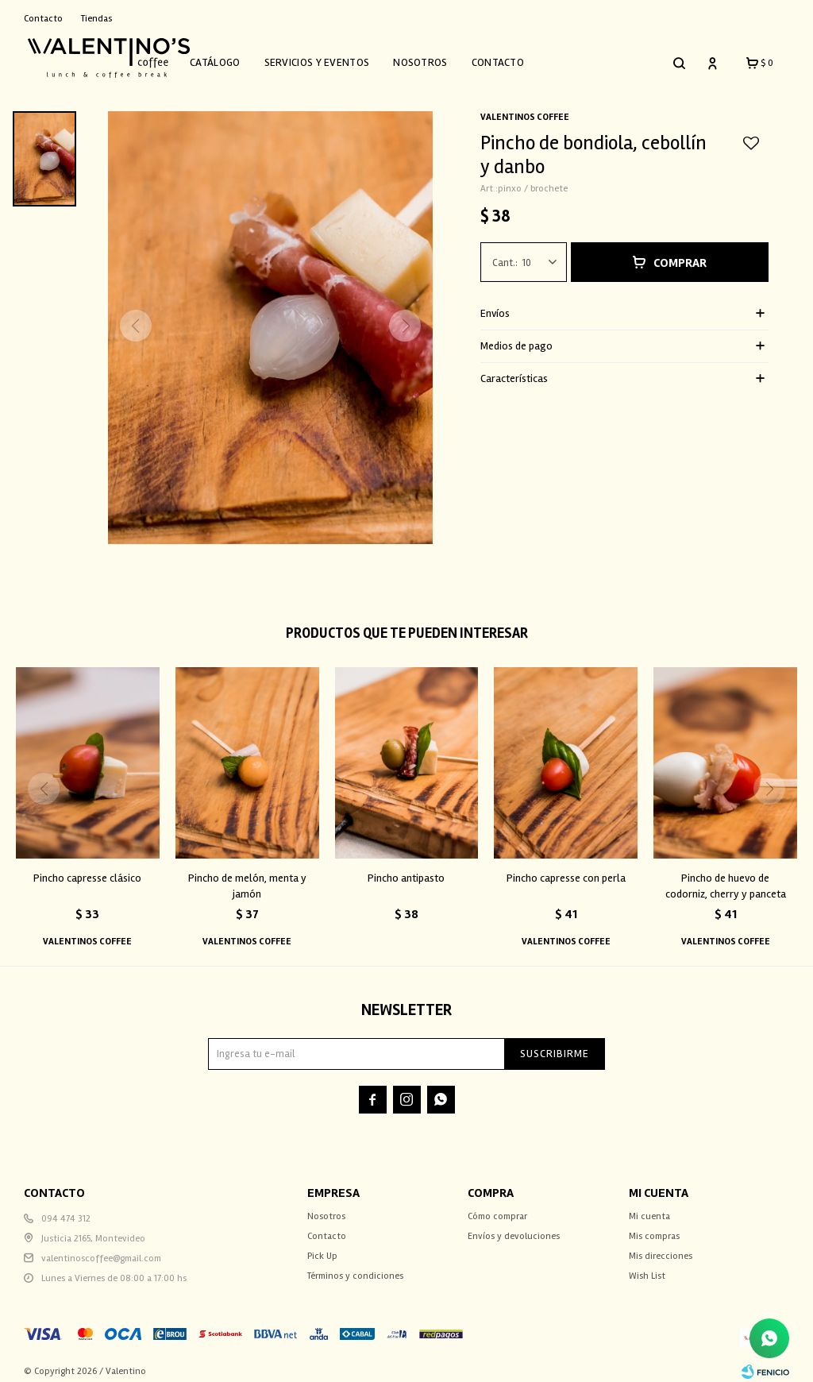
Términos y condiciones (355, 1266)
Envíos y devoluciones (514, 1227)
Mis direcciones (660, 1247)
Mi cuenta (649, 1207)
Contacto (517, 57)
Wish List (647, 1266)
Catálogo (235, 57)
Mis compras (654, 1227)
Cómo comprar (497, 1207)
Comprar (680, 253)
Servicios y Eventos (337, 57)
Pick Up (322, 1247)
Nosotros (440, 57)
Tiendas (96, 19)
